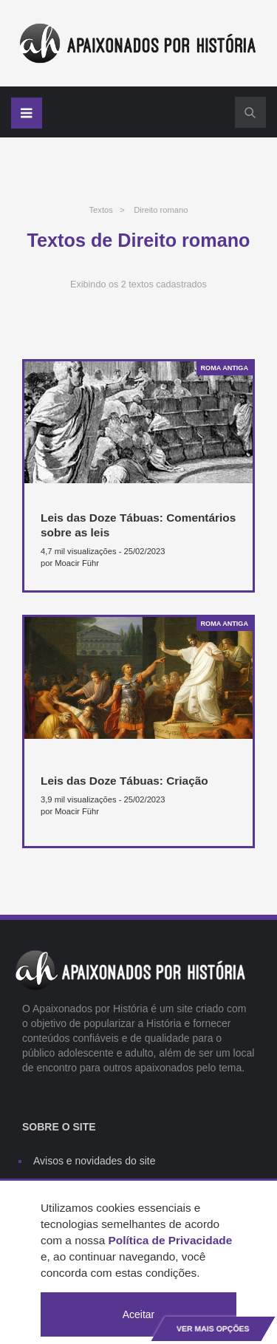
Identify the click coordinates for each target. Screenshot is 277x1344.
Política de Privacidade (171, 1240)
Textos (100, 209)
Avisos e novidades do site (94, 1161)
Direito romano (161, 209)
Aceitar (139, 1314)
